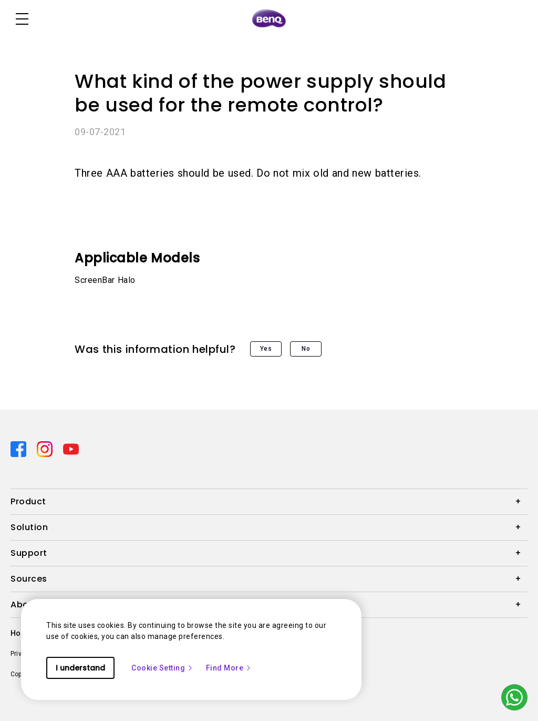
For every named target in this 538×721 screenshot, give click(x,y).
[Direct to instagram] (46, 448)
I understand (80, 668)
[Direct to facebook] (19, 448)
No (306, 348)
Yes (266, 348)
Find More (229, 668)
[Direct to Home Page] (269, 19)
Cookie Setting (162, 668)
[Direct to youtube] (71, 448)
